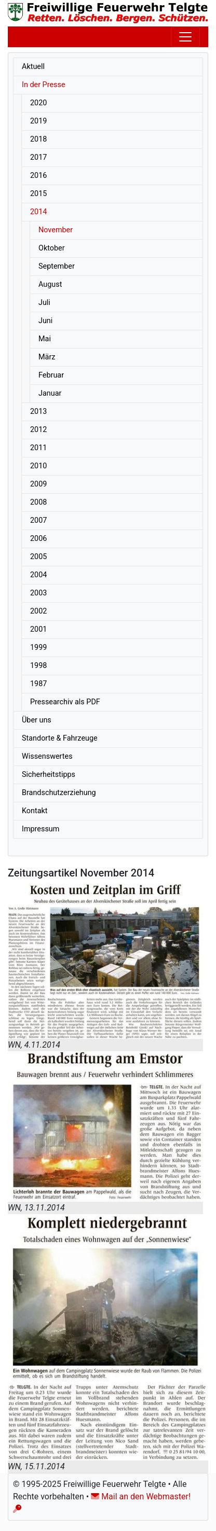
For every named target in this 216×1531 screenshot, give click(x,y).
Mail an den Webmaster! (141, 1496)
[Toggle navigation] (185, 36)
